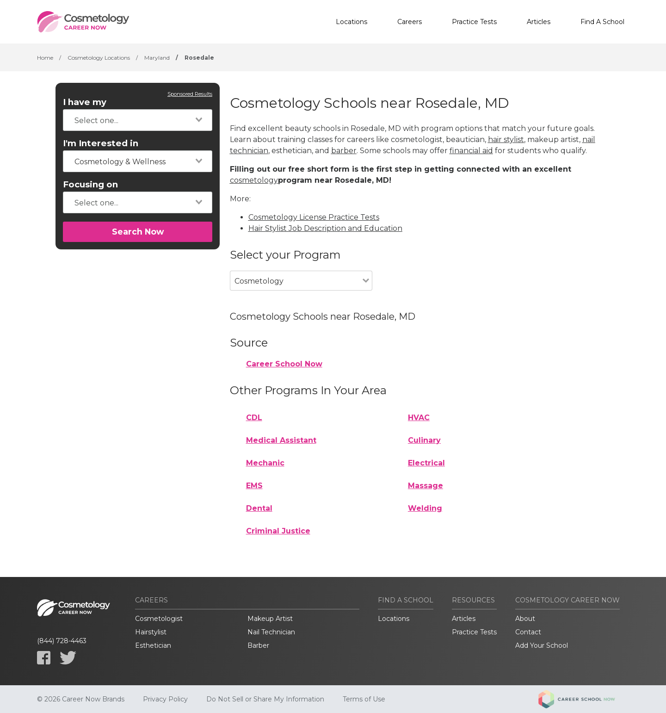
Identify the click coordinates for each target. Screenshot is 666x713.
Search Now (138, 231)
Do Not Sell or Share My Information (265, 699)
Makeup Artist (270, 618)
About (525, 618)
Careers (409, 22)
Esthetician (153, 645)
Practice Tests (474, 22)
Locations (351, 22)
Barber (258, 645)
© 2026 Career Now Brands (80, 699)
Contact (528, 632)
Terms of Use (364, 699)
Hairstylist (150, 632)
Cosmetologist (159, 618)
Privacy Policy (165, 699)
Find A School (602, 22)
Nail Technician (271, 632)
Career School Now (284, 364)
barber (344, 150)
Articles (538, 22)
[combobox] (137, 120)
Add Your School (541, 645)
